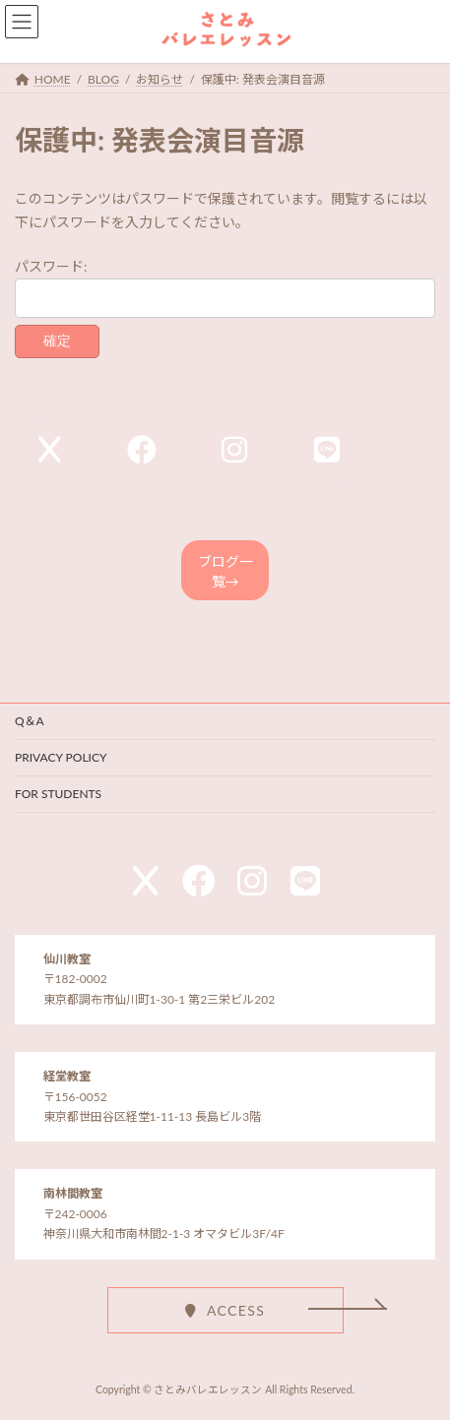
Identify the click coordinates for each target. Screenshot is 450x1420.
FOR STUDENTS (58, 793)
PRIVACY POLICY (60, 757)
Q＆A (29, 720)
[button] (225, 1309)
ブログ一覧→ (225, 571)
